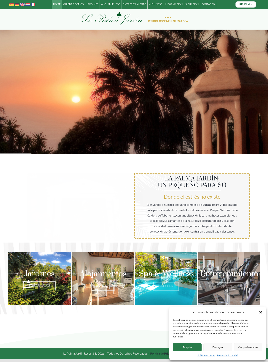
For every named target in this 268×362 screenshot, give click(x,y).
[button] (260, 312)
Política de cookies (206, 355)
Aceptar (187, 347)
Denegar (217, 347)
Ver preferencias (248, 347)
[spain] (11, 4)
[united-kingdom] (22, 4)
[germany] (17, 4)
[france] (33, 4)
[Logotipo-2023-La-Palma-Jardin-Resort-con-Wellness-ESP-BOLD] (134, 12)
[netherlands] (27, 4)
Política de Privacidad (227, 355)
